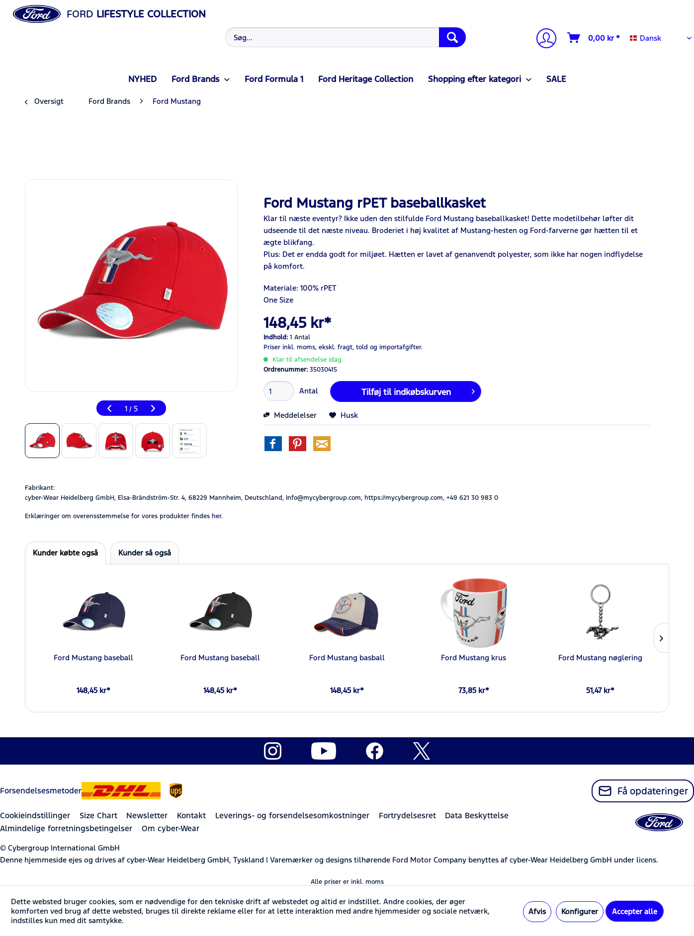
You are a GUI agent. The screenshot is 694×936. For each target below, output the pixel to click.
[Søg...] (345, 37)
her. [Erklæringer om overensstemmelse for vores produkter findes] (217, 516)
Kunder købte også (65, 552)
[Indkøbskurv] (594, 38)
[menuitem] (344, 37)
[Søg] (452, 37)
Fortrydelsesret (407, 815)
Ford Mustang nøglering (600, 657)
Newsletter (147, 815)
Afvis (537, 911)
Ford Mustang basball (347, 657)
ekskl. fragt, (336, 347)
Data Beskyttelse (477, 815)
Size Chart (98, 815)
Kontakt (191, 815)
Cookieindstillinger (35, 815)
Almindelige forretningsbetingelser (66, 828)
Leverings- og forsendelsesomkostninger (292, 815)
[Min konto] (542, 39)
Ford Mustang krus (473, 657)
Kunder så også (144, 552)
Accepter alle (634, 911)
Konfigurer (579, 911)
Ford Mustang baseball (93, 657)
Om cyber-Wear (170, 828)
